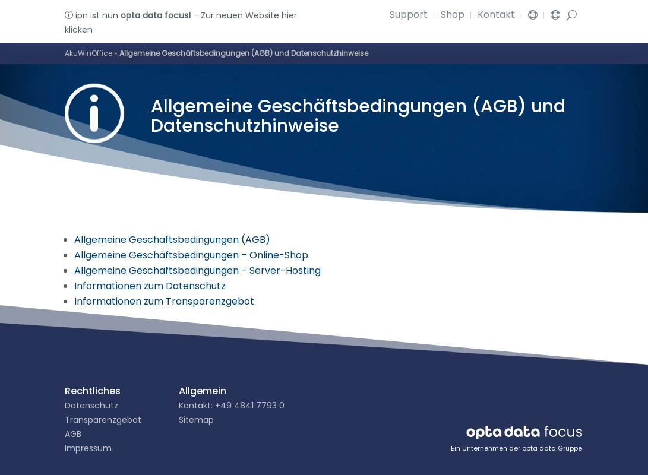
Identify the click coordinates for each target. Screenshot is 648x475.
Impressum (88, 448)
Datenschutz (91, 405)
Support (409, 16)
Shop (452, 16)
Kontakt (496, 16)
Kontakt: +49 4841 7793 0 (232, 405)
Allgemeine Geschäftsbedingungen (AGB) (172, 239)
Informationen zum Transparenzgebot (164, 301)
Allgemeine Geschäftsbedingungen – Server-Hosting (197, 270)
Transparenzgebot (103, 420)
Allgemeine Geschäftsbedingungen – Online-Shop (191, 255)
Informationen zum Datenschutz (150, 286)
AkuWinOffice (88, 53)
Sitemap (196, 420)
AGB (73, 434)
